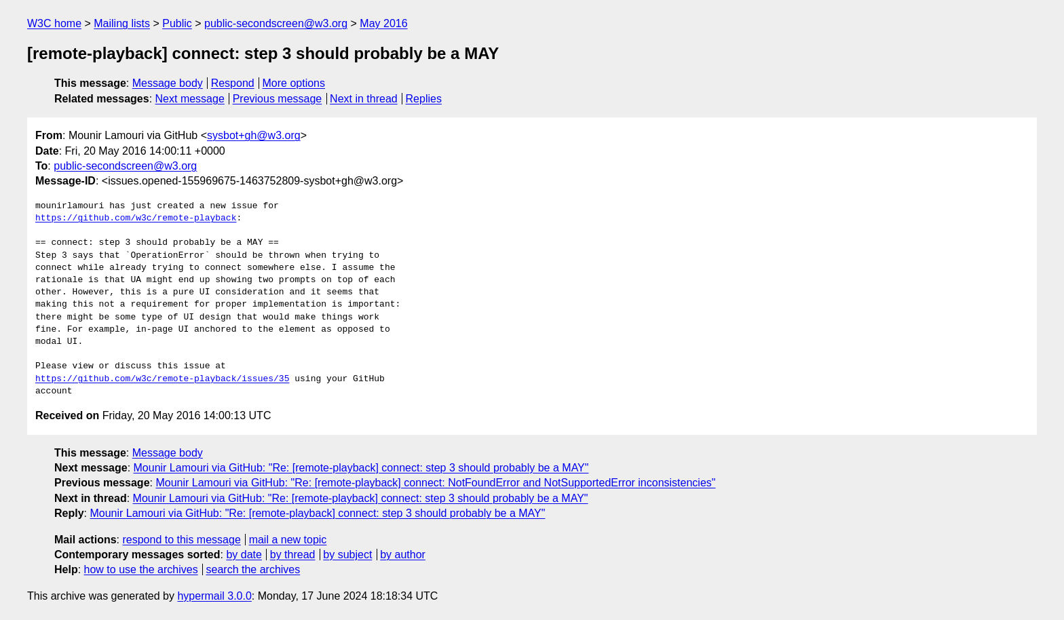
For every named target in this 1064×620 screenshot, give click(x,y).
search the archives (253, 569)
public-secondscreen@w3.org (275, 23)
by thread (293, 554)
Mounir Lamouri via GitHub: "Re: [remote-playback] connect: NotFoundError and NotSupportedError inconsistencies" (435, 482)
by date (243, 554)
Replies (424, 98)
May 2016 (383, 23)
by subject (347, 554)
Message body (167, 83)
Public (177, 23)
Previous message (277, 98)
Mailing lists (122, 23)
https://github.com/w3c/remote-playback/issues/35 (162, 379)
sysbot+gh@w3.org (254, 135)
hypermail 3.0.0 (214, 596)
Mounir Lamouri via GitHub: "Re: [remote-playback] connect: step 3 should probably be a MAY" (361, 467)
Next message (190, 98)
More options (294, 83)
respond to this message (181, 539)
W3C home (54, 23)
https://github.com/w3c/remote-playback (135, 218)
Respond (232, 83)
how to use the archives (141, 569)
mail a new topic (288, 539)
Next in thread (364, 98)
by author (402, 554)
